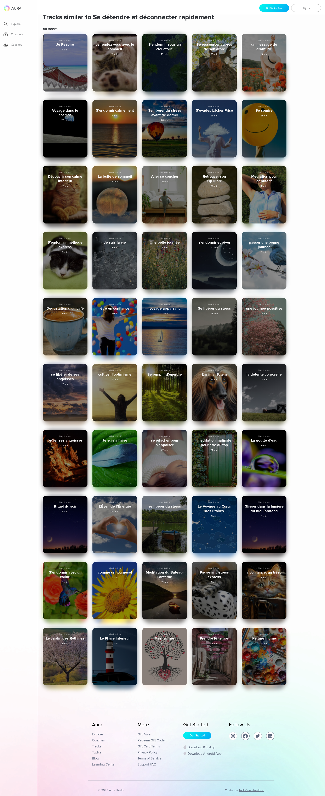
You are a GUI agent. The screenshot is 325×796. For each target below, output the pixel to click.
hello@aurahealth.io (251, 790)
